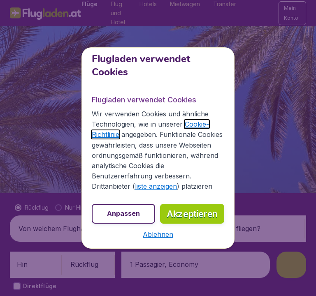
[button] (158, 234)
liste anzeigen (156, 186)
